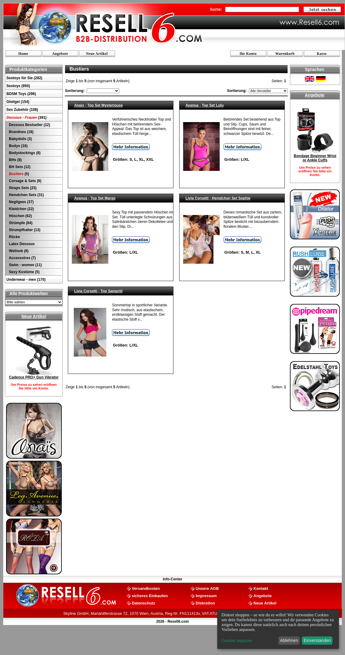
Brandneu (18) (20, 132)
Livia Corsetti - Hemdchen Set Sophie (218, 198)
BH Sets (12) (19, 167)
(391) (26, 117)
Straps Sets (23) (22, 188)
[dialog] (278, 629)
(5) (18, 174)
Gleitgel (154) (17, 102)
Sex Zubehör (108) (22, 109)
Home (23, 53)
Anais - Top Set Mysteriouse (98, 105)
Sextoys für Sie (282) (24, 78)
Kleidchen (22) (21, 209)
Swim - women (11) (25, 265)
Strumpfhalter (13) (24, 230)
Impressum (206, 595)
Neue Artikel (97, 53)
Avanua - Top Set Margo (95, 198)
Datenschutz (143, 602)
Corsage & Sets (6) (24, 181)
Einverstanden (317, 640)
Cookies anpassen (236, 640)
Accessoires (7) (22, 258)
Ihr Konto (248, 53)
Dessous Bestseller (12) (29, 125)
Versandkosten (146, 588)
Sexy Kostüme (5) (24, 272)
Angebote (60, 53)
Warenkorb (285, 53)
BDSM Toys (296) (21, 94)
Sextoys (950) (18, 86)
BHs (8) (15, 160)
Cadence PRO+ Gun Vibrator (34, 377)
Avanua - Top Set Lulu (205, 105)
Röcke (14, 237)
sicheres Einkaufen (150, 595)
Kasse (322, 53)
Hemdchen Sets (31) (26, 195)
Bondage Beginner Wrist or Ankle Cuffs (315, 158)
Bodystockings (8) (24, 153)
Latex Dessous (21, 244)
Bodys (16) (18, 146)
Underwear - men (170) (26, 279)
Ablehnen (289, 640)
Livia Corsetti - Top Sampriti (98, 291)
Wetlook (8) (18, 251)
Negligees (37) (21, 202)
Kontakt (260, 588)
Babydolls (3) (20, 139)
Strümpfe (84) (20, 223)
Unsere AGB (207, 588)
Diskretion (205, 602)
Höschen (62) (20, 216)
